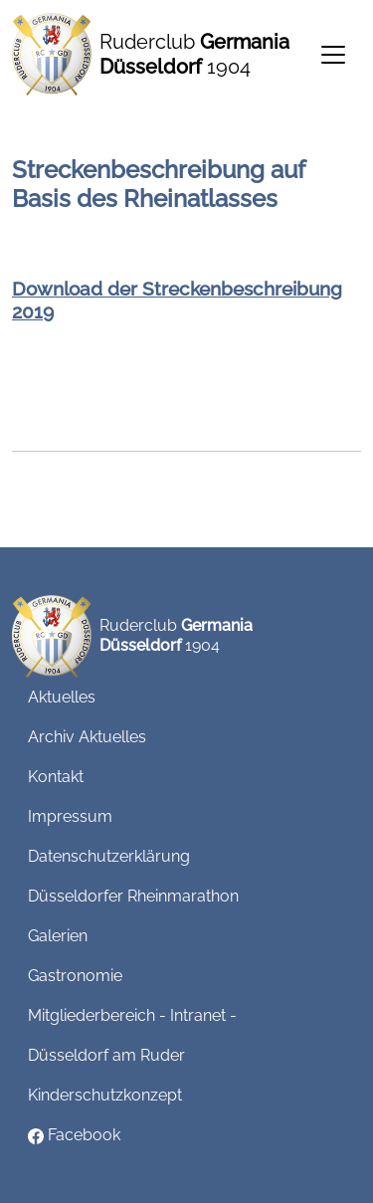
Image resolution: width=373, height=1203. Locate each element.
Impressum (70, 816)
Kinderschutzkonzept (105, 1095)
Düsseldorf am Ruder (106, 1055)
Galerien (58, 935)
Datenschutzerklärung (109, 856)
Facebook (74, 1134)
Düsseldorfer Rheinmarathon (133, 896)
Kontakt (56, 776)
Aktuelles (61, 697)
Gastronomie (75, 975)
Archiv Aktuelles (87, 736)
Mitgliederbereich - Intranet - (132, 1015)
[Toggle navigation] (333, 55)
